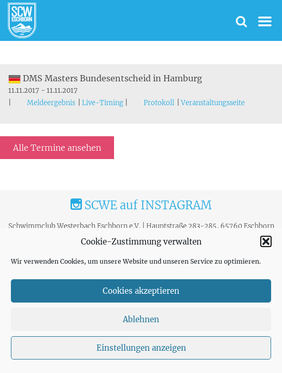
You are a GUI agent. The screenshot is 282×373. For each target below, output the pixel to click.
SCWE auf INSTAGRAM (141, 205)
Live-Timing (102, 102)
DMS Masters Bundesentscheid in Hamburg (105, 78)
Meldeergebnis (51, 102)
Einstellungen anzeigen (141, 348)
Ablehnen (141, 319)
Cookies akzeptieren (141, 291)
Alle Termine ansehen (57, 147)
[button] (266, 241)
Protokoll (159, 102)
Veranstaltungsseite (213, 102)
